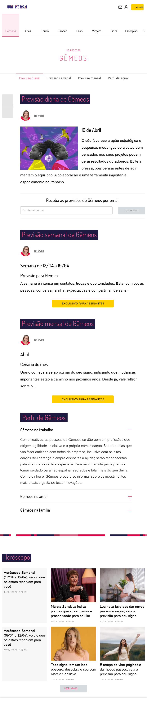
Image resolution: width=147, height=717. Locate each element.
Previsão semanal (59, 78)
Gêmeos (73, 58)
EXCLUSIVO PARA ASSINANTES (83, 303)
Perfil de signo (118, 78)
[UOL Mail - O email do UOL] (120, 7)
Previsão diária (29, 78)
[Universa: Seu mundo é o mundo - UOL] (17, 7)
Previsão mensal (89, 78)
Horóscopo (73, 50)
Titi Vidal (39, 115)
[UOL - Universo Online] (29, 7)
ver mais (73, 688)
